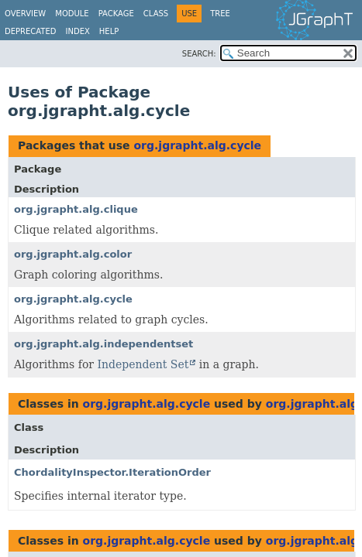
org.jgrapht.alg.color (73, 254)
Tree (220, 13)
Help (109, 31)
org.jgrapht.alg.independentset (103, 344)
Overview (25, 13)
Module (71, 13)
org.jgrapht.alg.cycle (197, 145)
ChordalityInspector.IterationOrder (112, 472)
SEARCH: (199, 54)
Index (78, 31)
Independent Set (142, 364)
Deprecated (31, 31)
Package (116, 13)
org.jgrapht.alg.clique (76, 209)
